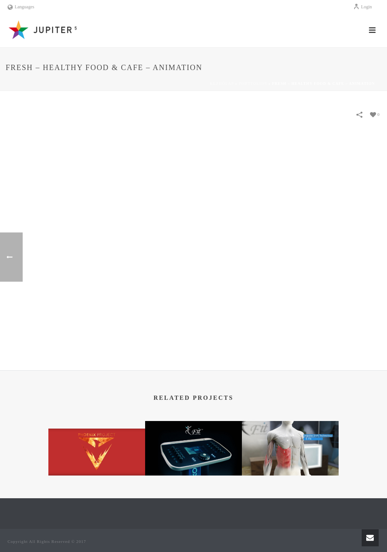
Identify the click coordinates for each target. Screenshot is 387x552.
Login (362, 6)
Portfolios (253, 83)
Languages (21, 6)
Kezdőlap (222, 83)
